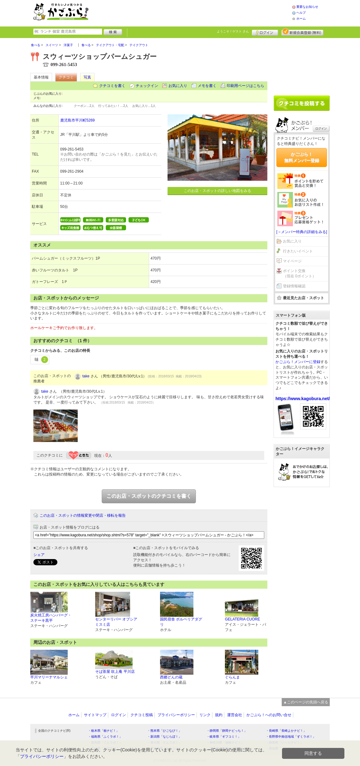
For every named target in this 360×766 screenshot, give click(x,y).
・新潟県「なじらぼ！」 (164, 736)
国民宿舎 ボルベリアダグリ (181, 622)
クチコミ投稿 (141, 715)
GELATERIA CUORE (242, 619)
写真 (87, 77)
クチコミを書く (112, 86)
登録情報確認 (294, 286)
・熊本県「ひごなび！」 (164, 730)
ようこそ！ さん (233, 31)
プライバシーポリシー (176, 715)
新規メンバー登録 (302, 32)
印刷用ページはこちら (245, 86)
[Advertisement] (197, 12)
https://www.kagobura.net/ (302, 398)
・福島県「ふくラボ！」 (105, 736)
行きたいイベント (298, 251)
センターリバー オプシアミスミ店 (116, 622)
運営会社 (234, 715)
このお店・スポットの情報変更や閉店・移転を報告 (83, 515)
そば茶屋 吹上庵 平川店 (115, 671)
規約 (218, 715)
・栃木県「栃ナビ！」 (103, 730)
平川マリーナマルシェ (49, 677)
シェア (39, 555)
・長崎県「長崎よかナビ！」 (286, 730)
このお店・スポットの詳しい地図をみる (217, 191)
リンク (205, 715)
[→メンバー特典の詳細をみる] (301, 232)
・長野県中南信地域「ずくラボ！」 (291, 736)
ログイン (265, 32)
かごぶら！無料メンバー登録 (301, 157)
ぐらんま (232, 677)
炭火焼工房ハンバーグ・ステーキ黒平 (50, 618)
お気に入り (177, 86)
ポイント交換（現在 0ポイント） (299, 273)
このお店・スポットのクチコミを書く (148, 496)
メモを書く (207, 86)
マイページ (292, 261)
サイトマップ (95, 715)
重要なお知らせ (307, 6)
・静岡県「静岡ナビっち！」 (227, 730)
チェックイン (147, 86)
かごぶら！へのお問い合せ (268, 715)
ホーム (301, 18)
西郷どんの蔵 (171, 677)
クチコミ (66, 77)
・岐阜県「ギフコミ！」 (224, 736)
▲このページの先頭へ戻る (305, 702)
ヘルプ (301, 12)
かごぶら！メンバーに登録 (297, 362)
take (86, 376)
